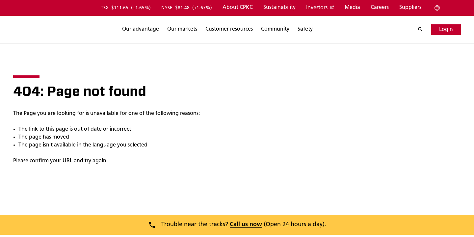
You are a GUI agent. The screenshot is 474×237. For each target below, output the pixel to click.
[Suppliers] (410, 8)
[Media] (352, 8)
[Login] (446, 29)
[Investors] (320, 8)
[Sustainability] (279, 8)
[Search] (172, 29)
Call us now (246, 225)
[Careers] (379, 8)
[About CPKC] (237, 8)
